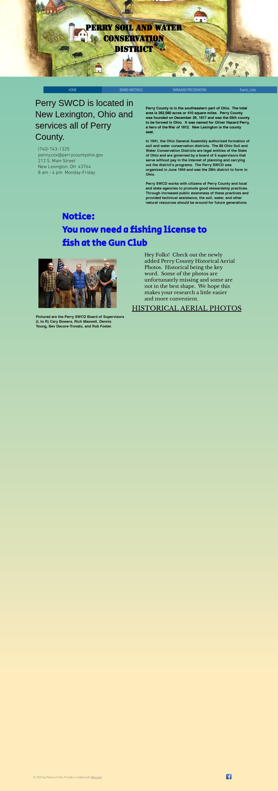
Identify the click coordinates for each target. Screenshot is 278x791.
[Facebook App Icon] (229, 776)
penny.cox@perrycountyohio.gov (70, 155)
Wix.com (96, 777)
